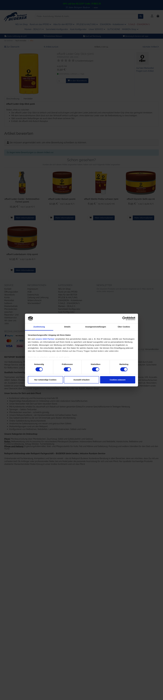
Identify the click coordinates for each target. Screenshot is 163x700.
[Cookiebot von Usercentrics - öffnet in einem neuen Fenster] (124, 318)
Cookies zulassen (118, 380)
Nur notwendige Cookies (45, 380)
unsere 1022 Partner (45, 339)
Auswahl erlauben (81, 380)
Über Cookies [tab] (124, 327)
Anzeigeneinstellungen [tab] (95, 327)
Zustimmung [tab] (39, 327)
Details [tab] (67, 327)
